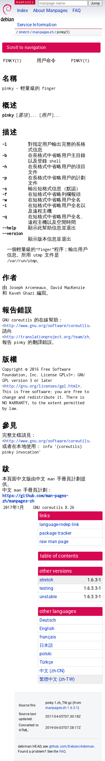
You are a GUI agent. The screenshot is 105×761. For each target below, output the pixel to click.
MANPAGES (25, 2)
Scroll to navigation (26, 47)
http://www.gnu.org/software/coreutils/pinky (53, 440)
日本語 (46, 645)
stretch (24, 32)
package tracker (55, 533)
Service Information (37, 24)
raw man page (53, 541)
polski (45, 653)
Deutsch (47, 620)
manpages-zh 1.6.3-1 (61, 708)
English (46, 628)
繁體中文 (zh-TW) (57, 679)
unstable (48, 596)
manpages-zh (43, 32)
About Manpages (50, 10)
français (47, 637)
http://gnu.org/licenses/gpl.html (41, 386)
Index (22, 10)
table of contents (59, 556)
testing (46, 588)
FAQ (77, 10)
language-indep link (59, 524)
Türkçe (46, 662)
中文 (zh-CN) (52, 670)
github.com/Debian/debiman (71, 746)
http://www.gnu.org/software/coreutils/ (47, 325)
